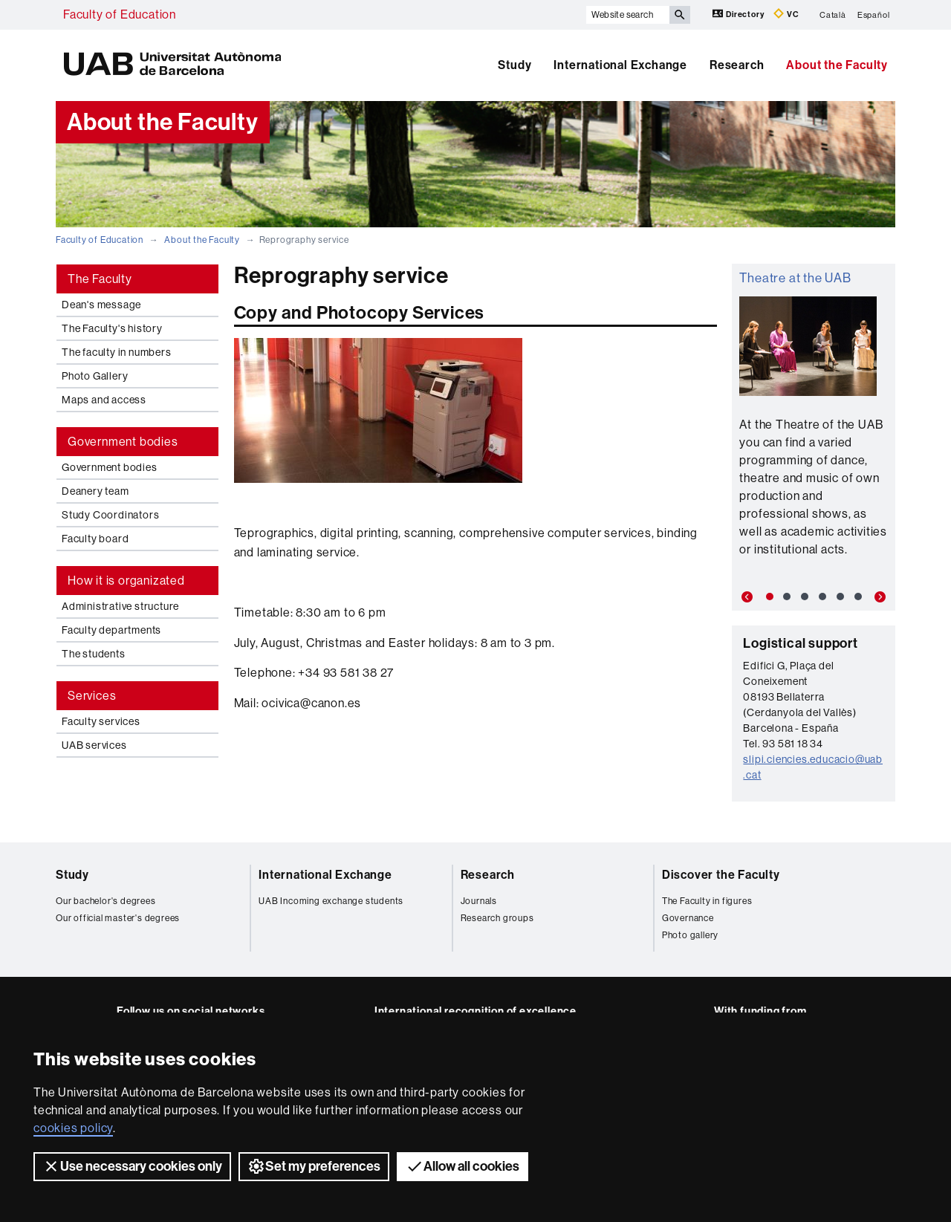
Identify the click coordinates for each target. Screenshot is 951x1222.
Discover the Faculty (721, 875)
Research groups (497, 918)
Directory (739, 13)
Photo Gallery (95, 376)
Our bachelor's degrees (106, 901)
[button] (744, 597)
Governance (688, 918)
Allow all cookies (462, 1166)
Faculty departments (111, 630)
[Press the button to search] (679, 15)
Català (832, 14)
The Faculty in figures (707, 901)
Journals (479, 901)
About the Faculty (837, 65)
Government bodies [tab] (123, 442)
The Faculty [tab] (100, 279)
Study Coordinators (110, 515)
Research (737, 65)
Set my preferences (313, 1166)
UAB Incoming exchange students (331, 901)
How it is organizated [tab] (126, 580)
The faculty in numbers (117, 352)
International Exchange (620, 65)
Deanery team (95, 491)
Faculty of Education (119, 14)
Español (873, 14)
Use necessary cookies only (132, 1166)
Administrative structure (120, 606)
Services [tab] (92, 696)
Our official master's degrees (118, 918)
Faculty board (95, 539)
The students (94, 654)
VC (786, 13)
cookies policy (73, 1128)
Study (514, 65)
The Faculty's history (112, 328)
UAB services (94, 745)
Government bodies (110, 467)
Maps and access (104, 400)
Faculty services (101, 721)
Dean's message (101, 305)
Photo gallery (690, 935)
